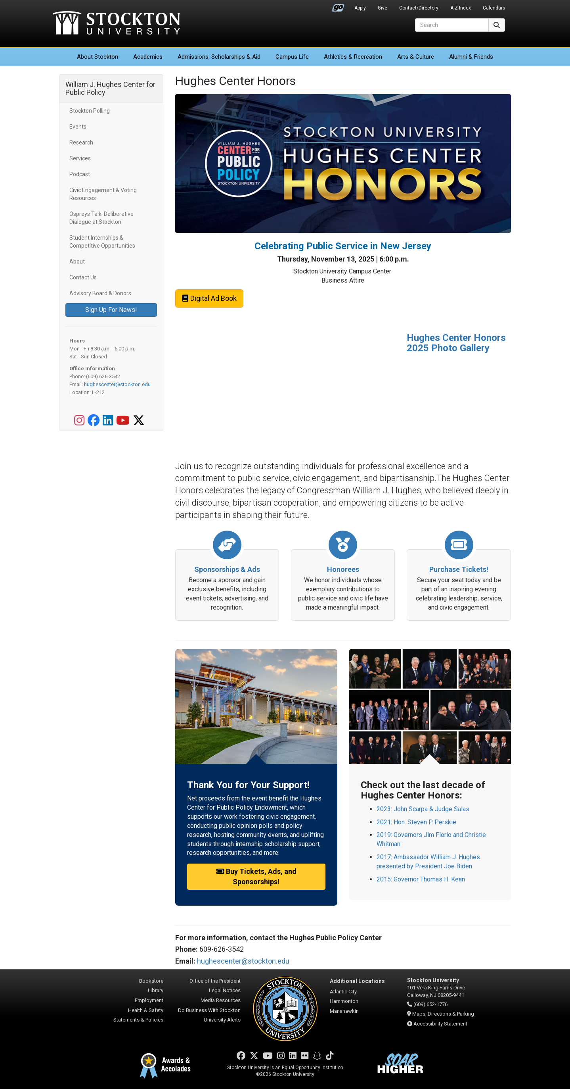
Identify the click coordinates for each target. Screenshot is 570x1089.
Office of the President (215, 981)
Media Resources (221, 1000)
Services (80, 158)
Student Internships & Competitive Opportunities (102, 242)
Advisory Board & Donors (100, 293)
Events (77, 126)
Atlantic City (343, 992)
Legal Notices (225, 990)
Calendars (494, 8)
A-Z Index (460, 8)
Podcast (79, 174)
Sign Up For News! (111, 310)
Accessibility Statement (440, 1024)
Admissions (219, 56)
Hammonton (344, 1001)
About (97, 56)
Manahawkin (344, 1011)
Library (155, 990)
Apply (360, 8)
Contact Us (83, 277)
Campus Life (292, 56)
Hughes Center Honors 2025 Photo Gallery (456, 343)
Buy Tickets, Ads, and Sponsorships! (256, 876)
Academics (148, 56)
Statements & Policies (138, 1020)
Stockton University (116, 24)
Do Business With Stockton (209, 1010)
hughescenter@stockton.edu (117, 384)
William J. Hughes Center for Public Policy (110, 88)
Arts (415, 56)
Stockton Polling (89, 111)
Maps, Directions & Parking (443, 1014)
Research (81, 142)
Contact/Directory (418, 8)
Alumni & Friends (471, 56)
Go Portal (338, 6)
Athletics (353, 56)
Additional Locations (357, 981)
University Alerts (222, 1020)
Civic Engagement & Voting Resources (103, 194)
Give (382, 8)
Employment (149, 1000)
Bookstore (151, 981)
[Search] (452, 25)
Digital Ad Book (209, 298)
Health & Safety (145, 1010)
